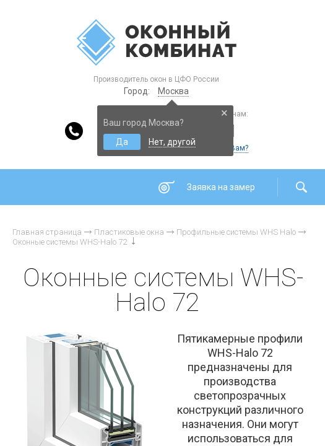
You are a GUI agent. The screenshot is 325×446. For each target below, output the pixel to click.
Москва (173, 91)
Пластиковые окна (129, 232)
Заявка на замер (221, 187)
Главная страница (47, 232)
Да (122, 142)
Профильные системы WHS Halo (236, 232)
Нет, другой (172, 142)
